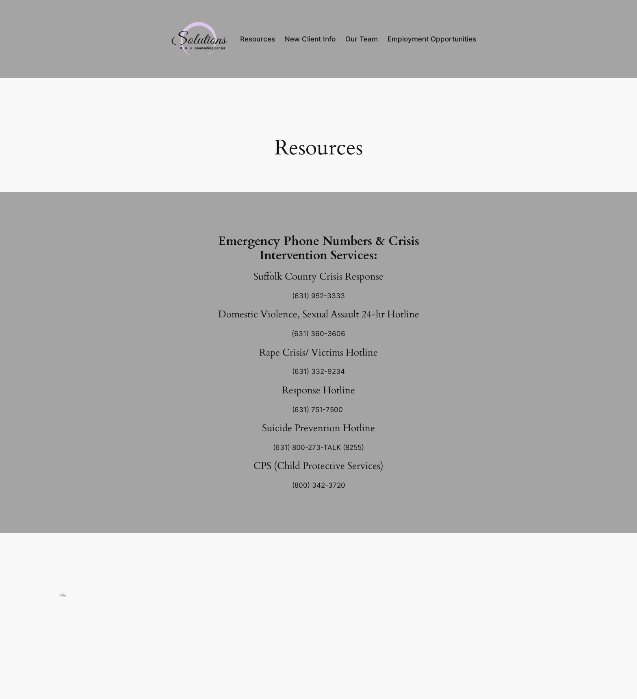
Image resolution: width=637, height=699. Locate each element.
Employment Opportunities (432, 39)
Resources (257, 39)
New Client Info (310, 39)
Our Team (361, 39)
